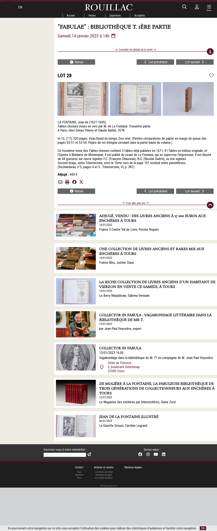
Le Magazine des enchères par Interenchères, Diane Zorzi (137, 402)
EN (20, 7)
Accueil (71, 15)
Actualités (139, 15)
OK (203, 528)
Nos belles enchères (104, 521)
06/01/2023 (105, 421)
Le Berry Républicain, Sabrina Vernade (124, 296)
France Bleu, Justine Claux (116, 263)
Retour (76, 62)
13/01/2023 (105, 324)
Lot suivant (195, 62)
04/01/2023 (105, 458)
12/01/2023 (105, 397)
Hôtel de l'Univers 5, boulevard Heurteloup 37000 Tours (124, 367)
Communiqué (107, 463)
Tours (79, 515)
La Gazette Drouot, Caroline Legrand (123, 426)
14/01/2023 (105, 224)
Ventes (92, 15)
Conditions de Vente (104, 515)
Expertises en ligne (104, 518)
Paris (79, 521)
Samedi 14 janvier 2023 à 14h (87, 35)
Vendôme (79, 518)
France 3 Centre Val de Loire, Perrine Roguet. (129, 229)
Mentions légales (133, 510)
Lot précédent (155, 62)
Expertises (115, 15)
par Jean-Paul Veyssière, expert (120, 329)
